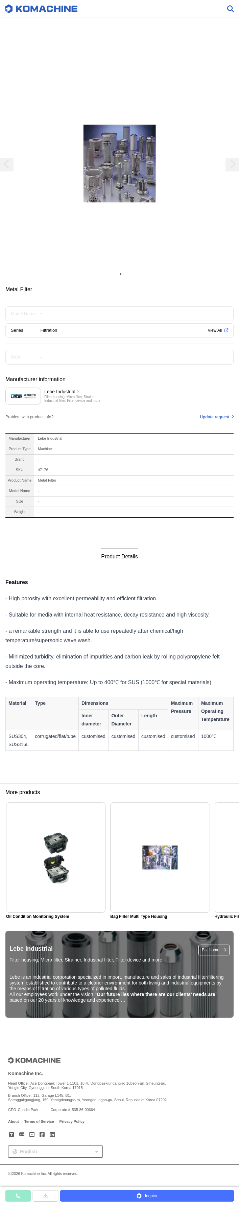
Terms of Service (39, 1121)
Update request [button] (214, 417)
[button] (147, 1196)
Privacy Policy (72, 1121)
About (13, 1121)
